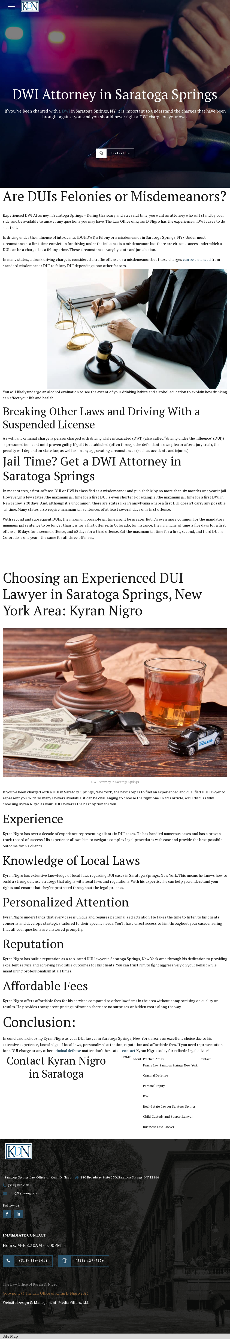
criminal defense (67, 1050)
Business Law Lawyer (161, 1128)
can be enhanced (197, 259)
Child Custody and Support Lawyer (170, 1117)
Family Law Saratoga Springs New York (173, 1065)
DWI (66, 111)
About (138, 1058)
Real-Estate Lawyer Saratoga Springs (172, 1107)
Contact (209, 1058)
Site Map (10, 1336)
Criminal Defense (158, 1075)
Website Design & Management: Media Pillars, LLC (46, 1302)
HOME (127, 1056)
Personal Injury (156, 1086)
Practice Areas (155, 1058)
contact (129, 1050)
